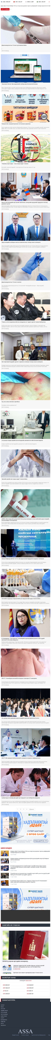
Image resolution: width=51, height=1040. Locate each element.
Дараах (31, 809)
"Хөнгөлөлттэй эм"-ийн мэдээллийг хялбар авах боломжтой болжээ (20, 84)
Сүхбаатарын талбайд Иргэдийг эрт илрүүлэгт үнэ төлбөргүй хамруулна (21, 797)
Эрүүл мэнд (5, 9)
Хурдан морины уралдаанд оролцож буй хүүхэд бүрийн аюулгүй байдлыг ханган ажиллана (29, 859)
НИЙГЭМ (3, 1021)
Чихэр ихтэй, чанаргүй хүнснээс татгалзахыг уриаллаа (16, 123)
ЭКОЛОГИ (3, 1025)
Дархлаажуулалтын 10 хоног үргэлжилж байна (14, 45)
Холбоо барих (25, 1035)
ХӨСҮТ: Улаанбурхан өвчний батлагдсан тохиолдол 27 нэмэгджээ (19, 678)
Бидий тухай (15, 1035)
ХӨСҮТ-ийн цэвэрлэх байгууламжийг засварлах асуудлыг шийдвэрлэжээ (21, 758)
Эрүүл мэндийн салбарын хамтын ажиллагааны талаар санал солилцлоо (21, 242)
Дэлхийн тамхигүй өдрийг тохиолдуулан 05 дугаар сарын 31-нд (18, 167)
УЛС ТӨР (3, 1008)
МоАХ (2, 1006)
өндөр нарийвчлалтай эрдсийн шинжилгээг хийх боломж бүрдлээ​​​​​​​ (19, 443)
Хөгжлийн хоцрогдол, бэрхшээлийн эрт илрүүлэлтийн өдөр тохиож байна (21, 598)
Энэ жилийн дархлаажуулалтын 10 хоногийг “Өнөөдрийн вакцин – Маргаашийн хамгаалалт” (23, 286)
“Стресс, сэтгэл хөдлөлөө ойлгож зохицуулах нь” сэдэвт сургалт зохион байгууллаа (24, 322)
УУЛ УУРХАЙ (4, 1012)
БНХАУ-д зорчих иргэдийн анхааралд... (16, 961)
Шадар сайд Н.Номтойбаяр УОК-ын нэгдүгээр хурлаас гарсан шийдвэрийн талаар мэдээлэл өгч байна (30, 852)
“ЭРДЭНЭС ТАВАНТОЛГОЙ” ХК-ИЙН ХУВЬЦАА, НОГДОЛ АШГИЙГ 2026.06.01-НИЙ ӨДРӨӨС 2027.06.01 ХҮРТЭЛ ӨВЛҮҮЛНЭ (28, 966)
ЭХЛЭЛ (2, 1005)
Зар (49, 1035)
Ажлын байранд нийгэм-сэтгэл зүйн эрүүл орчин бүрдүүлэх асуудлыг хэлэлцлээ (23, 558)
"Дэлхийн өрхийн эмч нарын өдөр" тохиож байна (14, 479)
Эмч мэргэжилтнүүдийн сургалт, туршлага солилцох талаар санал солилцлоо (22, 361)
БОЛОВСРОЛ (4, 1019)
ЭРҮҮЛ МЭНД (4, 1014)
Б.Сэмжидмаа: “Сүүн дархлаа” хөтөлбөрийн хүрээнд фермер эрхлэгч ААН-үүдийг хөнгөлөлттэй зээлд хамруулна (23, 639)
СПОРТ (2, 1017)
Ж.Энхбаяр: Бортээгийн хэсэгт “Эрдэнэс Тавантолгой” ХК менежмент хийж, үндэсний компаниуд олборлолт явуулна (28, 881)
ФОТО (2, 1023)
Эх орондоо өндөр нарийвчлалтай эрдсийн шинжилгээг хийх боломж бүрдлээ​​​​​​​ (22, 440)
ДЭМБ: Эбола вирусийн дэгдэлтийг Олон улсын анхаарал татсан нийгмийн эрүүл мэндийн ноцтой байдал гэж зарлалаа (25, 519)
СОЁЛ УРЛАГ (4, 1016)
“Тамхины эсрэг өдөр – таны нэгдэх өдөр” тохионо (15, 163)
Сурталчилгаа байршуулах (39, 1035)
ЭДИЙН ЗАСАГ (4, 1010)
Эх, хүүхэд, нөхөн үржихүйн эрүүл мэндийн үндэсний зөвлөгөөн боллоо (20, 718)
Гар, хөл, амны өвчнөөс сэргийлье (11, 401)
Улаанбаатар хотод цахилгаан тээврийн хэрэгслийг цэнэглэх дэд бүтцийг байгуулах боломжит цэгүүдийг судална (30, 874)
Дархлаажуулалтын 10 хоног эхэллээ (11, 282)
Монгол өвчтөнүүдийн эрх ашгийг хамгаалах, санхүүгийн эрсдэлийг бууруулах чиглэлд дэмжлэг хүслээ (25, 203)
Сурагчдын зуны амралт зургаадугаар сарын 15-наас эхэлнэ (28, 972)
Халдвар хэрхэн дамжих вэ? (9, 405)
